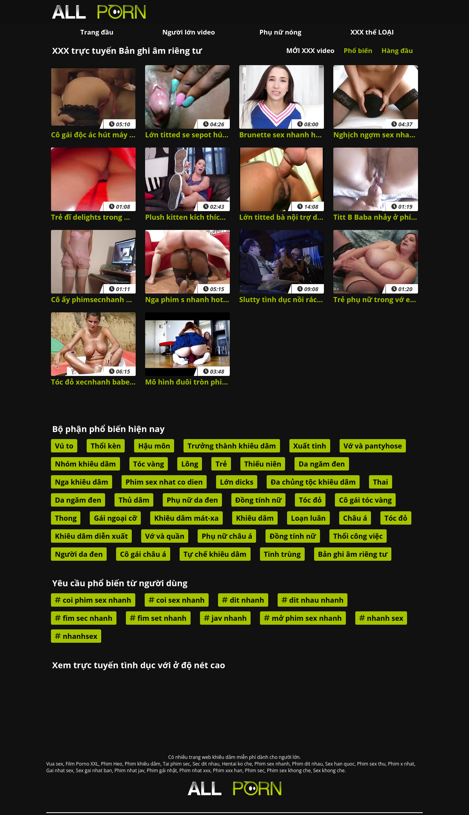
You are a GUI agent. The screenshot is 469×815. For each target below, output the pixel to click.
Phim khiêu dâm (142, 763)
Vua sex (54, 763)
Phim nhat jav (129, 770)
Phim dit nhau (307, 763)
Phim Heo (111, 763)
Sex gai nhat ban (94, 770)
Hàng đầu (397, 50)
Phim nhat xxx (194, 770)
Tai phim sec (176, 763)
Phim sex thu (371, 763)
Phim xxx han (227, 770)
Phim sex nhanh (272, 763)
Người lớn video (188, 31)
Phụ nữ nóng (280, 31)
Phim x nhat (401, 763)
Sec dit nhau (206, 763)
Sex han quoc (339, 763)
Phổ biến (358, 50)
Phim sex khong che (289, 770)
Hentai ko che (237, 763)
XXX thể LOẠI (372, 31)
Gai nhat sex (59, 770)
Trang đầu (96, 31)
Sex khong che (328, 770)
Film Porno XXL (81, 763)
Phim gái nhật (162, 770)
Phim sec (254, 770)
